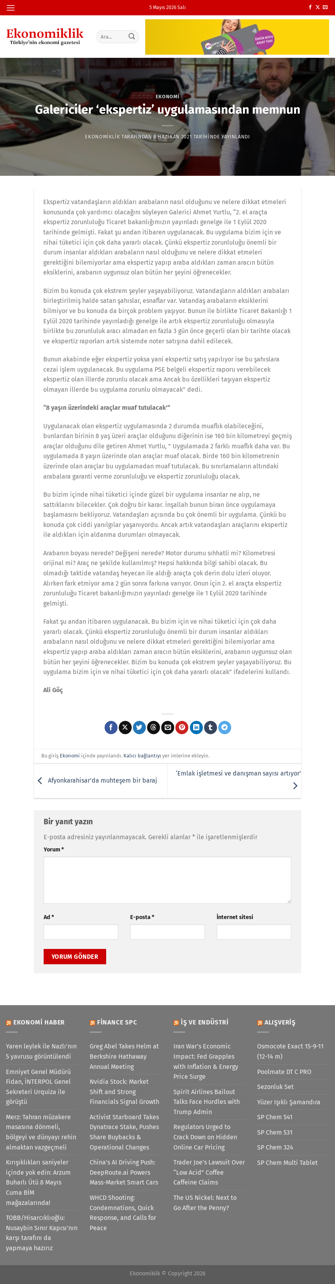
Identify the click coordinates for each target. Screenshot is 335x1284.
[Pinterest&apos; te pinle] (181, 727)
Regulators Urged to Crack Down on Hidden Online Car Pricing (205, 1137)
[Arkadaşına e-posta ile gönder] (167, 727)
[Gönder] (131, 36)
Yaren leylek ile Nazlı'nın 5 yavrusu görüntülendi (41, 1051)
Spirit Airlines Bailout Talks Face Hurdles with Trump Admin (206, 1102)
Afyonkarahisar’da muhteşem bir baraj (95, 780)
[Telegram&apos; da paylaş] (224, 727)
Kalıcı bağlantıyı (142, 756)
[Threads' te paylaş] (153, 727)
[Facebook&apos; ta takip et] (310, 7)
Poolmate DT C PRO (284, 1072)
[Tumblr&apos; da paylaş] (210, 727)
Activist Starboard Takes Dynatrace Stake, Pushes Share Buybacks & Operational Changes (124, 1132)
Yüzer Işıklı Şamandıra (288, 1102)
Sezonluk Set (275, 1087)
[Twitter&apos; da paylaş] (139, 727)
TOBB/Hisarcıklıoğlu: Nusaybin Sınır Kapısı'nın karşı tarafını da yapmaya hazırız (41, 1233)
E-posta (142, 917)
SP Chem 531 (275, 1132)
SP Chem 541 (275, 1117)
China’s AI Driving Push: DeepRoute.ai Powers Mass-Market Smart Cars (124, 1172)
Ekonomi (168, 96)
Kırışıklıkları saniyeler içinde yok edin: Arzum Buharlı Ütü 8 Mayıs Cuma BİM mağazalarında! (38, 1182)
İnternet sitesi (235, 917)
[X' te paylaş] (125, 727)
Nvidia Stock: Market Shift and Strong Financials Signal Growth (124, 1091)
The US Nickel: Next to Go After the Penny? (205, 1203)
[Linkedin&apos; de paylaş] (196, 727)
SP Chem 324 (275, 1147)
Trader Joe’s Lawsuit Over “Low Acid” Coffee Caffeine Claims (209, 1172)
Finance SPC (117, 1022)
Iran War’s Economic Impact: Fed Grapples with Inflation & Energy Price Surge (205, 1061)
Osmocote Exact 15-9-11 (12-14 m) (290, 1051)
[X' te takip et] (317, 7)
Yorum (54, 849)
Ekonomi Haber (39, 1022)
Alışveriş (280, 1022)
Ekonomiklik (102, 137)
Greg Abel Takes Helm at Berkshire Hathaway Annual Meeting (124, 1056)
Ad (49, 917)
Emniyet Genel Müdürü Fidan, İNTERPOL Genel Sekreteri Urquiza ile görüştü (38, 1087)
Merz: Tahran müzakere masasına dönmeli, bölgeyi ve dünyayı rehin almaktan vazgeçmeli (41, 1132)
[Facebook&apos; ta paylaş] (111, 727)
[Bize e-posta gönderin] (325, 7)
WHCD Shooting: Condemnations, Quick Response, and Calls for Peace (123, 1213)
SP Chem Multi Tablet (287, 1162)
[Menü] (10, 7)
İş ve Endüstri (205, 1022)
